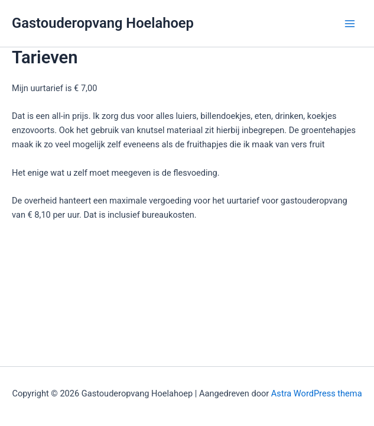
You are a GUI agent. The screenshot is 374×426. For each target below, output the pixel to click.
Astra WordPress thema (316, 393)
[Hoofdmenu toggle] (349, 23)
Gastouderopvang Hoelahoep (103, 23)
